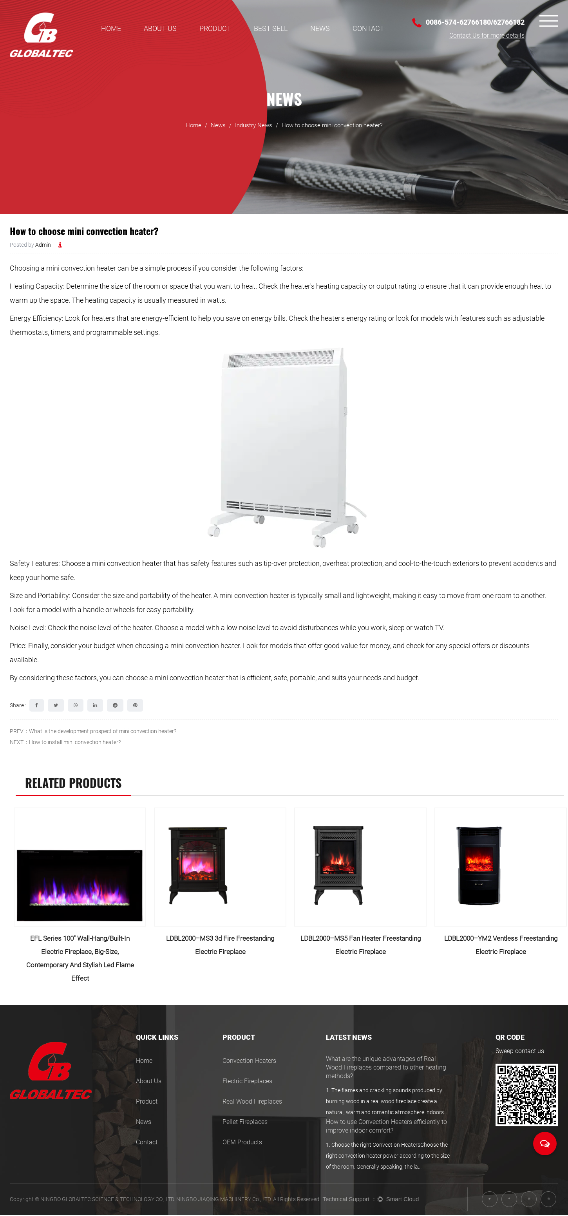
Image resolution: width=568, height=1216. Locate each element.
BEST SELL (271, 28)
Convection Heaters (249, 1063)
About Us (160, 28)
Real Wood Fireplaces (252, 1104)
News (320, 28)
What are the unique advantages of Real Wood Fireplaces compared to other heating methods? (386, 1070)
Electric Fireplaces (247, 1084)
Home (111, 28)
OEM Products (242, 1145)
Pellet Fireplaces (245, 1124)
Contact (368, 28)
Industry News (253, 132)
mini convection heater (81, 268)
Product (215, 28)
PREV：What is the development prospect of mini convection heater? (93, 731)
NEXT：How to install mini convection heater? (65, 742)
